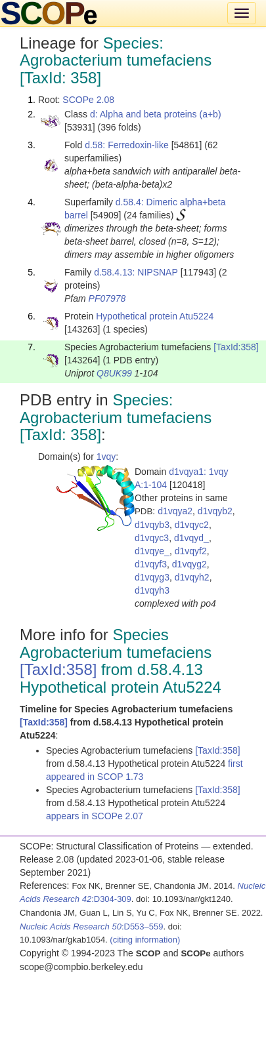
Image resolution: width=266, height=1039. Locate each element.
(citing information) (145, 940)
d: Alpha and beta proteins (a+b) (155, 114)
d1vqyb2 (215, 511)
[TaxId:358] (236, 347)
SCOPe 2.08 (88, 99)
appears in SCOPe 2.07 (94, 816)
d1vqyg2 (189, 564)
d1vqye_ (152, 551)
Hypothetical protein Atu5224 (154, 316)
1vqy (106, 456)
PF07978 (107, 298)
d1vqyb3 (152, 525)
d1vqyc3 (152, 538)
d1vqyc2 (192, 525)
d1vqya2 (175, 511)
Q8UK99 (114, 373)
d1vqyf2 (191, 551)
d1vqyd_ (191, 538)
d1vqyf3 (151, 564)
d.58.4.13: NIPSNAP (136, 272)
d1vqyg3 (152, 577)
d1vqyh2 (192, 577)
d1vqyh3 (152, 590)
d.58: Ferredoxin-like (127, 145)
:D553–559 (92, 926)
